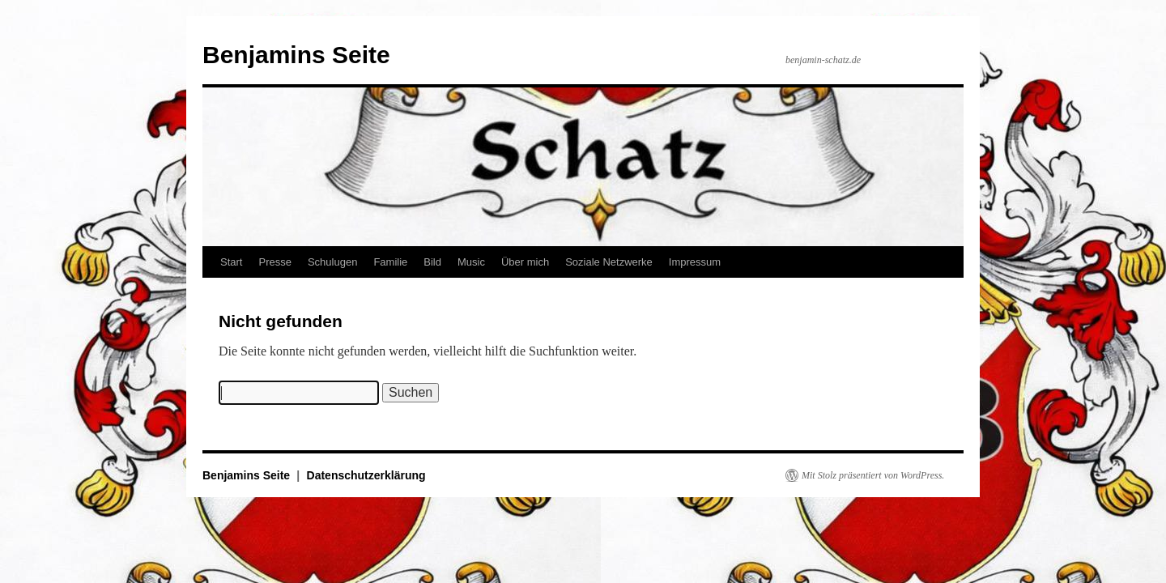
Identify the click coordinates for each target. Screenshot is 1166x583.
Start (231, 262)
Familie (390, 262)
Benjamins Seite (296, 54)
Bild (432, 262)
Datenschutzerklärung (366, 475)
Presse (274, 262)
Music (471, 262)
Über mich (525, 262)
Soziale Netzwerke (609, 262)
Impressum (695, 262)
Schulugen (332, 262)
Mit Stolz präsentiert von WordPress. (873, 475)
